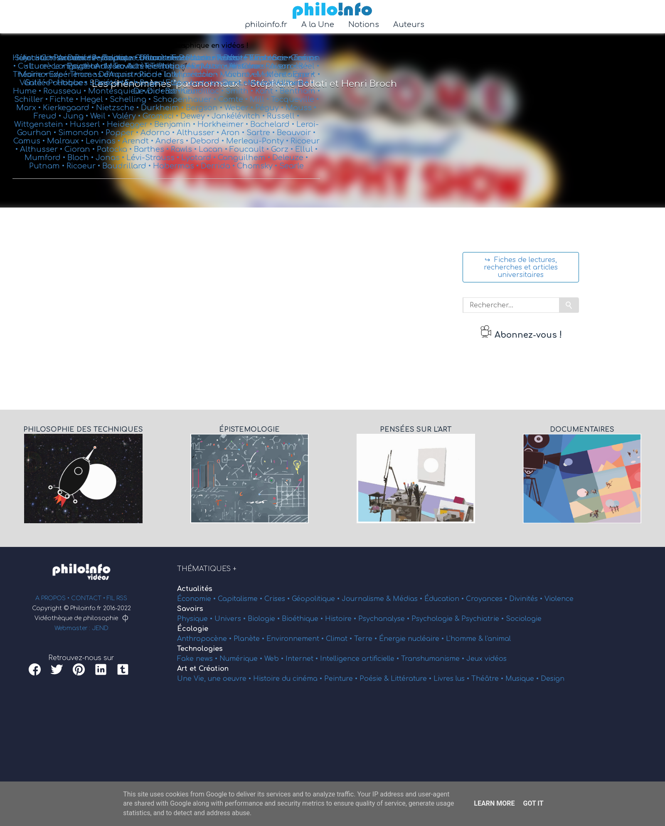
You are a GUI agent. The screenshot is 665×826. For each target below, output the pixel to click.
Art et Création (203, 669)
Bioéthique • (303, 619)
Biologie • (265, 619)
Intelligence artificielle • (360, 659)
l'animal (498, 639)
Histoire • (341, 619)
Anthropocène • (205, 639)
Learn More (494, 803)
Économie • (197, 599)
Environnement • (296, 639)
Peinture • (342, 679)
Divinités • (526, 599)
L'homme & (465, 639)
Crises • (278, 599)
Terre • (366, 639)
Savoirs (190, 609)
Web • (275, 659)
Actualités (194, 589)
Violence (559, 599)
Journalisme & (367, 599)
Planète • (250, 639)
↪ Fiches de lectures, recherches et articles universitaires (521, 267)
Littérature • (412, 679)
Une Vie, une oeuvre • (215, 679)
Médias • (408, 599)
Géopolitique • (317, 599)
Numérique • (241, 659)
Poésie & (375, 679)
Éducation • (445, 599)
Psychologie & (436, 619)
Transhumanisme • (433, 659)
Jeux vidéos (486, 659)
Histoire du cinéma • (288, 679)
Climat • (340, 639)
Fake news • (198, 659)
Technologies (200, 649)
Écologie (192, 629)
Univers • (231, 619)
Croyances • (487, 599)
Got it (533, 803)
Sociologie (524, 619)
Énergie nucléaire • (412, 639)
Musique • (523, 679)
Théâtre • (488, 679)
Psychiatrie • (483, 619)
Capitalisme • (241, 599)
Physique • (195, 619)
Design (552, 679)
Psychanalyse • (384, 619)
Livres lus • (452, 679)
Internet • (303, 659)
